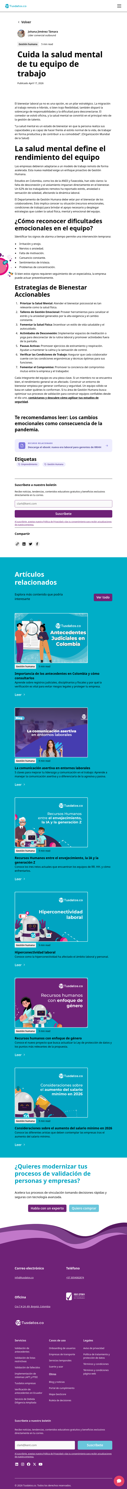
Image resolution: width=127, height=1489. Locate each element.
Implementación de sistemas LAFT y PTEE (26, 1375)
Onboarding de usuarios (62, 1348)
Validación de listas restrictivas (25, 1359)
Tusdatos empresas (25, 1383)
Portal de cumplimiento (61, 1388)
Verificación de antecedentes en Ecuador (28, 1391)
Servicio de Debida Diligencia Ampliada (25, 1400)
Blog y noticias (57, 1381)
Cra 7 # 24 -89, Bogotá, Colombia (32, 1306)
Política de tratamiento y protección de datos (96, 1356)
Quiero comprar (84, 1208)
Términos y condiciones (96, 1364)
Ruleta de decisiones (60, 1400)
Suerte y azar (56, 1366)
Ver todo (103, 597)
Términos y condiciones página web (96, 1372)
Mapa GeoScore (57, 1394)
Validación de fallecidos (27, 1367)
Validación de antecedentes (22, 1350)
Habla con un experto (47, 1208)
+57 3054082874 (75, 1277)
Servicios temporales (60, 1360)
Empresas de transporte (62, 1354)
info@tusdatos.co (24, 1277)
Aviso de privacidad (93, 1348)
